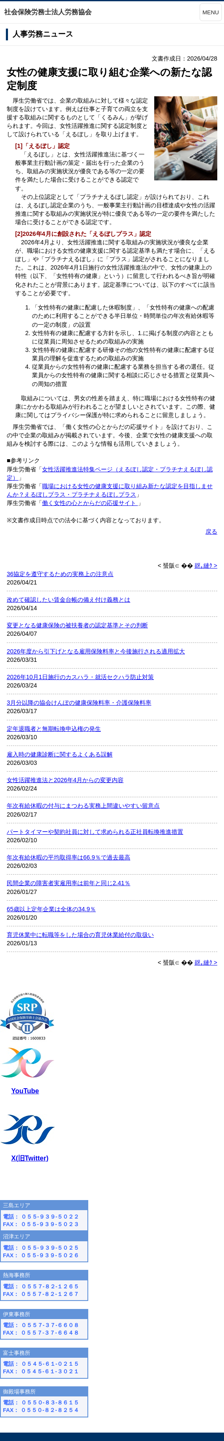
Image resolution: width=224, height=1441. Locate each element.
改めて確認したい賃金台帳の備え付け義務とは (68, 599)
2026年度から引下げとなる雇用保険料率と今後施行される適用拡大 (96, 651)
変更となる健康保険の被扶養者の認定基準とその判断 (77, 625)
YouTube (25, 1091)
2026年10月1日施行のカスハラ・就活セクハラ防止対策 (80, 677)
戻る (211, 531)
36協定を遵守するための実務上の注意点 (60, 574)
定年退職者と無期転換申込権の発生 (54, 728)
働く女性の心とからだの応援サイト (90, 503)
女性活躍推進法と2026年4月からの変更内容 (65, 780)
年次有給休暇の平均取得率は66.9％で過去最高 (68, 857)
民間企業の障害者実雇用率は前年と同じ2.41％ (68, 883)
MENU (211, 12)
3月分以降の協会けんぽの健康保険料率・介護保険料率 (79, 702)
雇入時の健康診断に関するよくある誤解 (60, 754)
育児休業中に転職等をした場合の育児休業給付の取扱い (80, 934)
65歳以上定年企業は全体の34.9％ (51, 909)
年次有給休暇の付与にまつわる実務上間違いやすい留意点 (83, 805)
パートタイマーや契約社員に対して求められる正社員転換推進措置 (95, 831)
